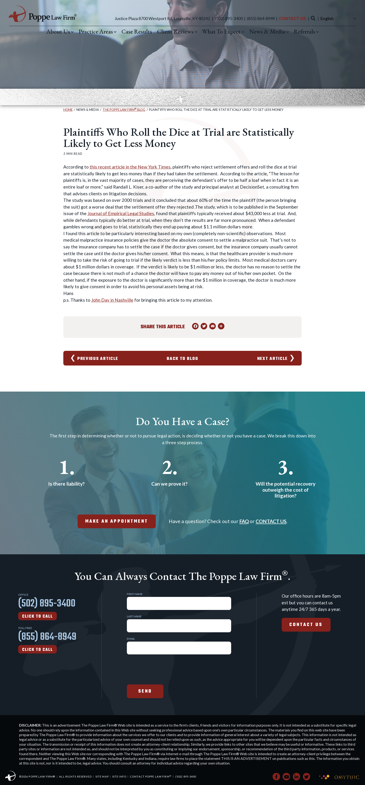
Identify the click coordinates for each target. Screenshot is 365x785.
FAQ (244, 521)
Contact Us (292, 18)
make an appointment (116, 521)
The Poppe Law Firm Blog (124, 110)
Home (68, 110)
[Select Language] (337, 18)
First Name (135, 594)
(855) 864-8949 (261, 18)
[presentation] (162, 669)
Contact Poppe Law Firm (150, 776)
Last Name (134, 616)
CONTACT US (271, 521)
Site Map (102, 776)
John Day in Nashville (112, 300)
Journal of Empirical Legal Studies (121, 213)
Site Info (119, 776)
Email (131, 638)
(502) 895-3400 (229, 18)
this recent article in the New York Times (130, 166)
